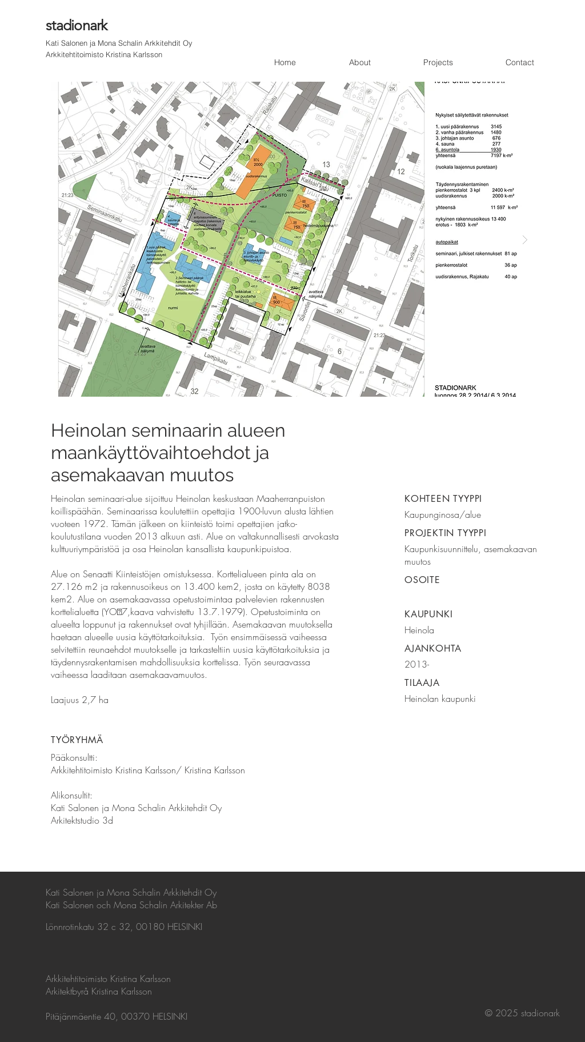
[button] (292, 239)
